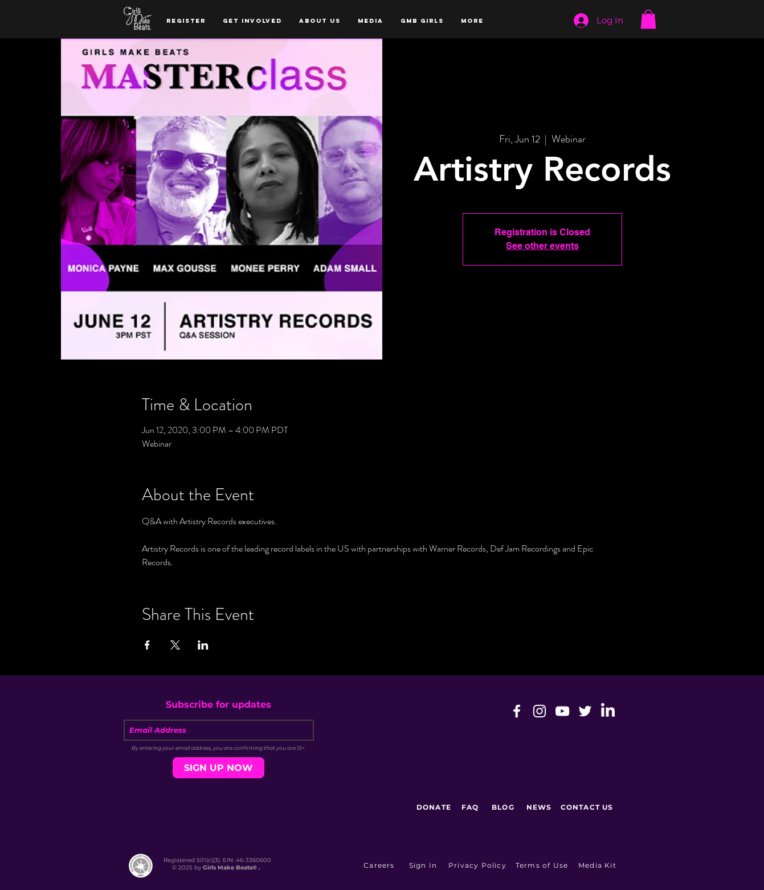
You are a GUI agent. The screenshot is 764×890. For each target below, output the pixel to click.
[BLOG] (504, 807)
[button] (186, 20)
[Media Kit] (599, 865)
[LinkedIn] (607, 711)
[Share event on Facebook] (147, 645)
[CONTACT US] (588, 807)
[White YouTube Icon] (562, 711)
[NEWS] (540, 807)
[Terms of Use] (543, 865)
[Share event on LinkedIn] (203, 645)
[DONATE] (435, 807)
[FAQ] (471, 807)
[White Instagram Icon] (539, 711)
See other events (542, 245)
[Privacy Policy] (478, 865)
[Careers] (380, 865)
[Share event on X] (175, 645)
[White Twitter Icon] (585, 711)
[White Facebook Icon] (516, 711)
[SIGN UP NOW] (218, 767)
